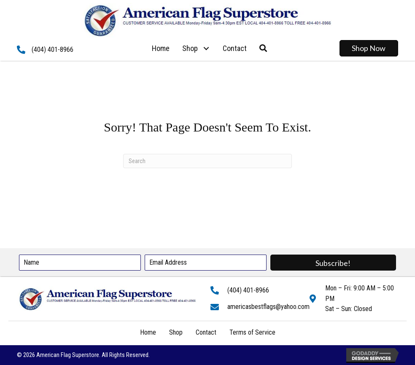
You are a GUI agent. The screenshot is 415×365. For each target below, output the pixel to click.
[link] (161, 48)
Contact (206, 332)
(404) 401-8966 (52, 50)
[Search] (207, 161)
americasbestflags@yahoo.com (268, 307)
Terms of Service (252, 332)
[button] (206, 48)
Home (148, 332)
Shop (176, 332)
